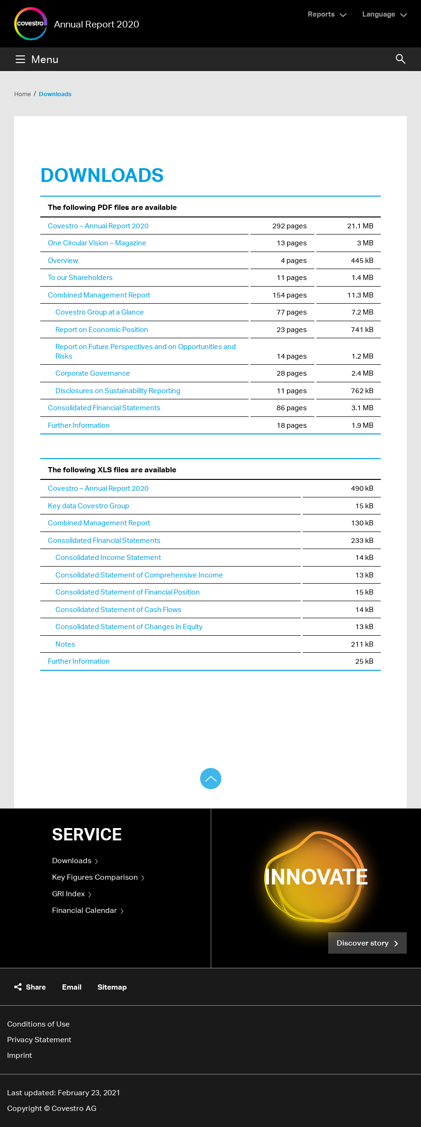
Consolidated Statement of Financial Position (127, 591)
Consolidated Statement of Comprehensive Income (139, 574)
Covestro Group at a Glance (99, 311)
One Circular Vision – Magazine (97, 242)
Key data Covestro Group (88, 505)
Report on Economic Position (101, 329)
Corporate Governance (92, 373)
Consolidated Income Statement (108, 557)
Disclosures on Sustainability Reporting (117, 390)
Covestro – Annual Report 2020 (98, 225)
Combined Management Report (99, 294)
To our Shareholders (80, 277)
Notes (65, 644)
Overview (63, 260)
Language (378, 13)
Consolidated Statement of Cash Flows (118, 609)
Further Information (79, 425)
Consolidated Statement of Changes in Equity (129, 626)
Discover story (364, 942)
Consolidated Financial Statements (104, 407)
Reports (321, 13)
